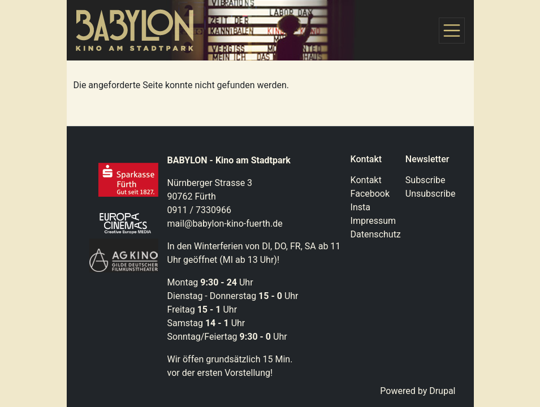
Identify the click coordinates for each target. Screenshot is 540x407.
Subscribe (425, 180)
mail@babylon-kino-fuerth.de (225, 223)
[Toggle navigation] (452, 31)
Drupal (442, 391)
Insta (360, 207)
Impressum (373, 220)
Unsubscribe (430, 193)
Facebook (370, 193)
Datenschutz (376, 234)
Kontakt (366, 180)
